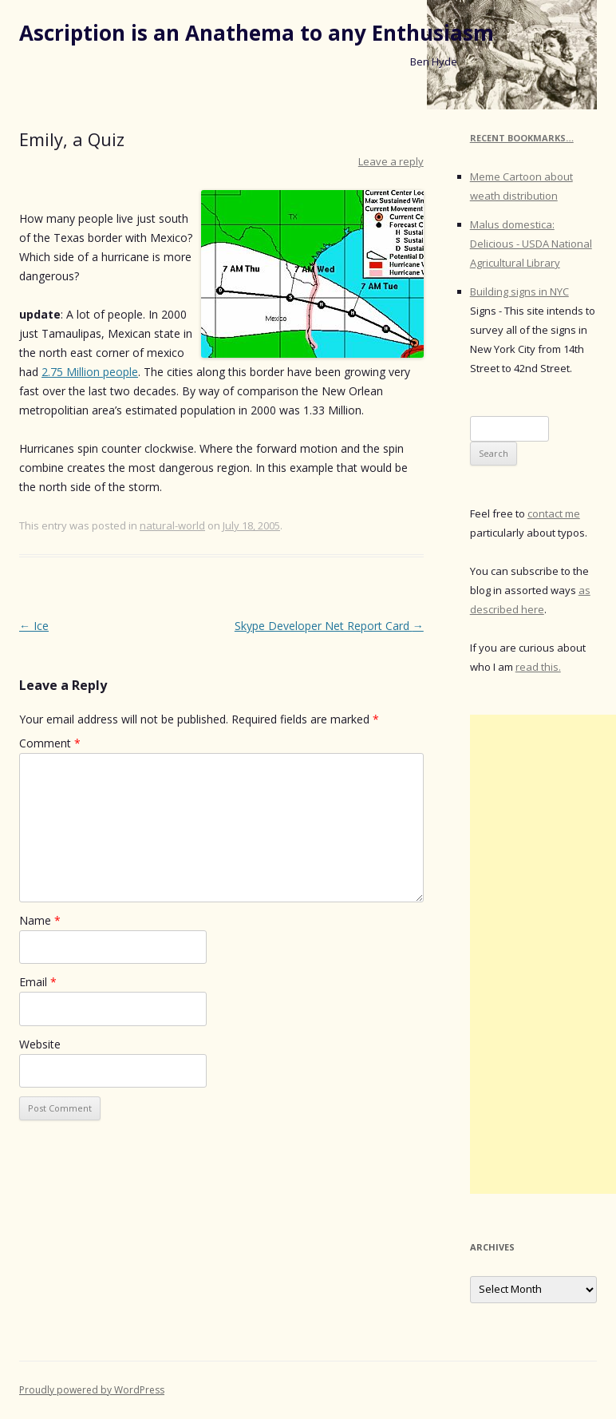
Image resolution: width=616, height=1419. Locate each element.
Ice (34, 625)
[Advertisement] (543, 954)
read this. (538, 667)
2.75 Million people (89, 371)
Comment (50, 743)
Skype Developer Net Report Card (329, 625)
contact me (553, 513)
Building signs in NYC (519, 291)
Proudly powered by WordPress (91, 1390)
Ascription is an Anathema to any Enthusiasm (256, 32)
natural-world (172, 525)
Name (40, 920)
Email (38, 981)
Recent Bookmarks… (522, 138)
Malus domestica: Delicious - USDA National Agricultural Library (531, 243)
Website (40, 1044)
